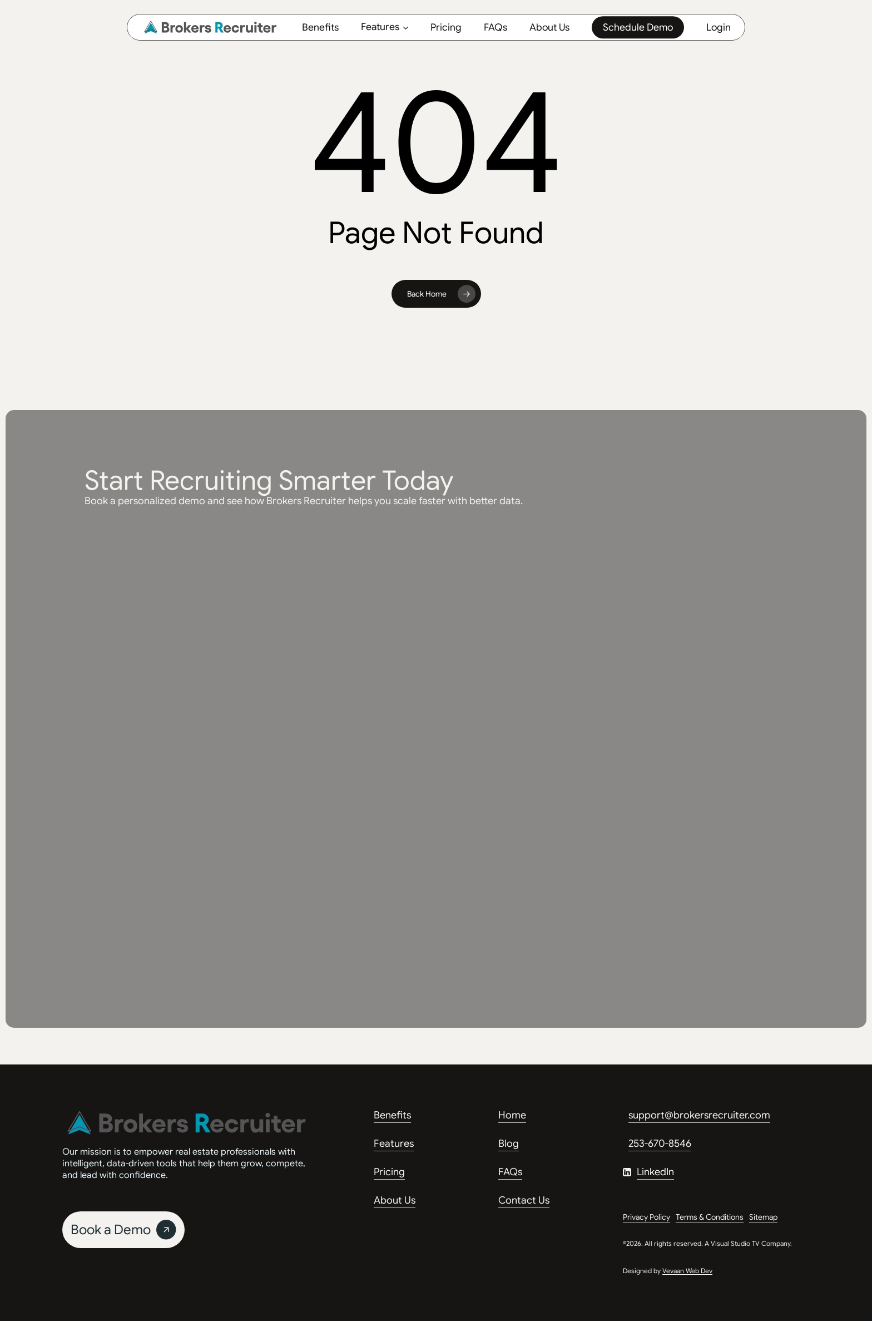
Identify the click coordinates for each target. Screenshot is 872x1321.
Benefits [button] (392, 1115)
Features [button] (394, 1143)
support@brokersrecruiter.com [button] (699, 1115)
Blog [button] (508, 1143)
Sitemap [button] (763, 1217)
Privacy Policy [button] (646, 1217)
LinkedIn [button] (655, 1172)
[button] (123, 1230)
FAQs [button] (510, 1172)
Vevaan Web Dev (687, 1270)
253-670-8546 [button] (659, 1143)
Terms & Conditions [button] (710, 1217)
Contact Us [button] (523, 1200)
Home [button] (512, 1115)
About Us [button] (394, 1200)
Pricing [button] (389, 1172)
